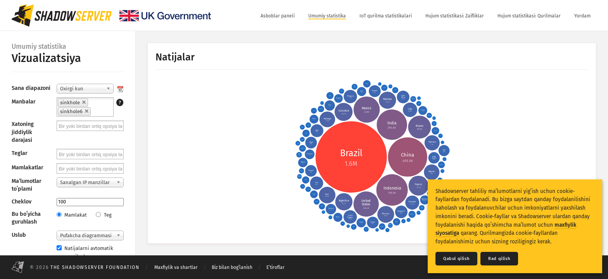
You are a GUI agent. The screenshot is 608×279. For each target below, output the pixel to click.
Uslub (19, 235)
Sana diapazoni (31, 88)
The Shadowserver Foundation (95, 267)
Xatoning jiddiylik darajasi (23, 132)
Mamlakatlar (27, 167)
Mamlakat (72, 215)
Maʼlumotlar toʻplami (26, 185)
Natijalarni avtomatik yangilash (85, 252)
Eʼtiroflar (275, 267)
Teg (103, 215)
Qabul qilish (456, 258)
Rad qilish (499, 258)
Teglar (20, 153)
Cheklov (21, 201)
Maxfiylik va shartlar (176, 267)
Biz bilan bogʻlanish (232, 267)
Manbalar (24, 101)
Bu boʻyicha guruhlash (26, 218)
